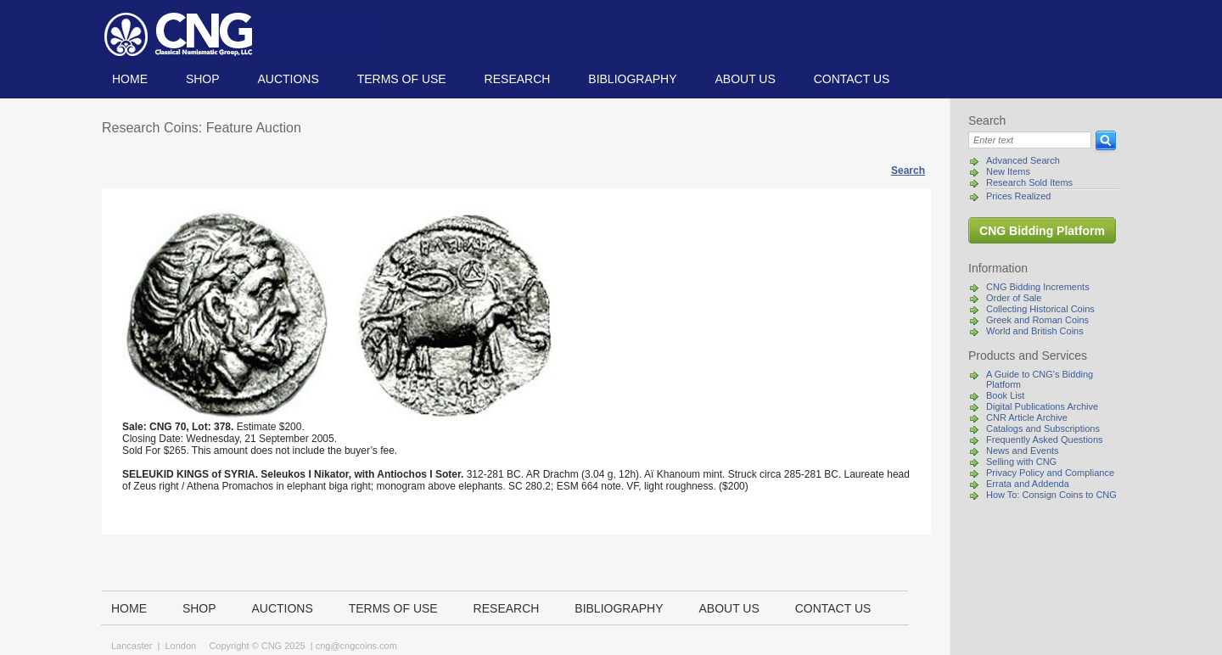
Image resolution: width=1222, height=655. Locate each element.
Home (130, 79)
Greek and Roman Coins (1037, 320)
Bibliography (632, 79)
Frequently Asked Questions (1044, 439)
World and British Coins (1035, 331)
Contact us (852, 79)
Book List (1005, 395)
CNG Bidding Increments (1038, 287)
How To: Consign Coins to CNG (1051, 495)
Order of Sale (1013, 298)
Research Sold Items (1029, 182)
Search (908, 170)
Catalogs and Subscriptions (1043, 428)
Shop (203, 79)
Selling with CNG (1021, 461)
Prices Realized (1018, 196)
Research (518, 79)
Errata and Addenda (1027, 484)
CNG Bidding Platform (1042, 231)
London (180, 646)
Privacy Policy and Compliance (1050, 472)
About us (745, 79)
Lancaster (131, 646)
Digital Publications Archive (1042, 406)
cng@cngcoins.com (356, 646)
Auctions (287, 79)
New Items (1008, 171)
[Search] (1029, 140)
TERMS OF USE (401, 79)
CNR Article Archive (1027, 417)
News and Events (1022, 450)
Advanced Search (1023, 160)
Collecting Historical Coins (1040, 309)
